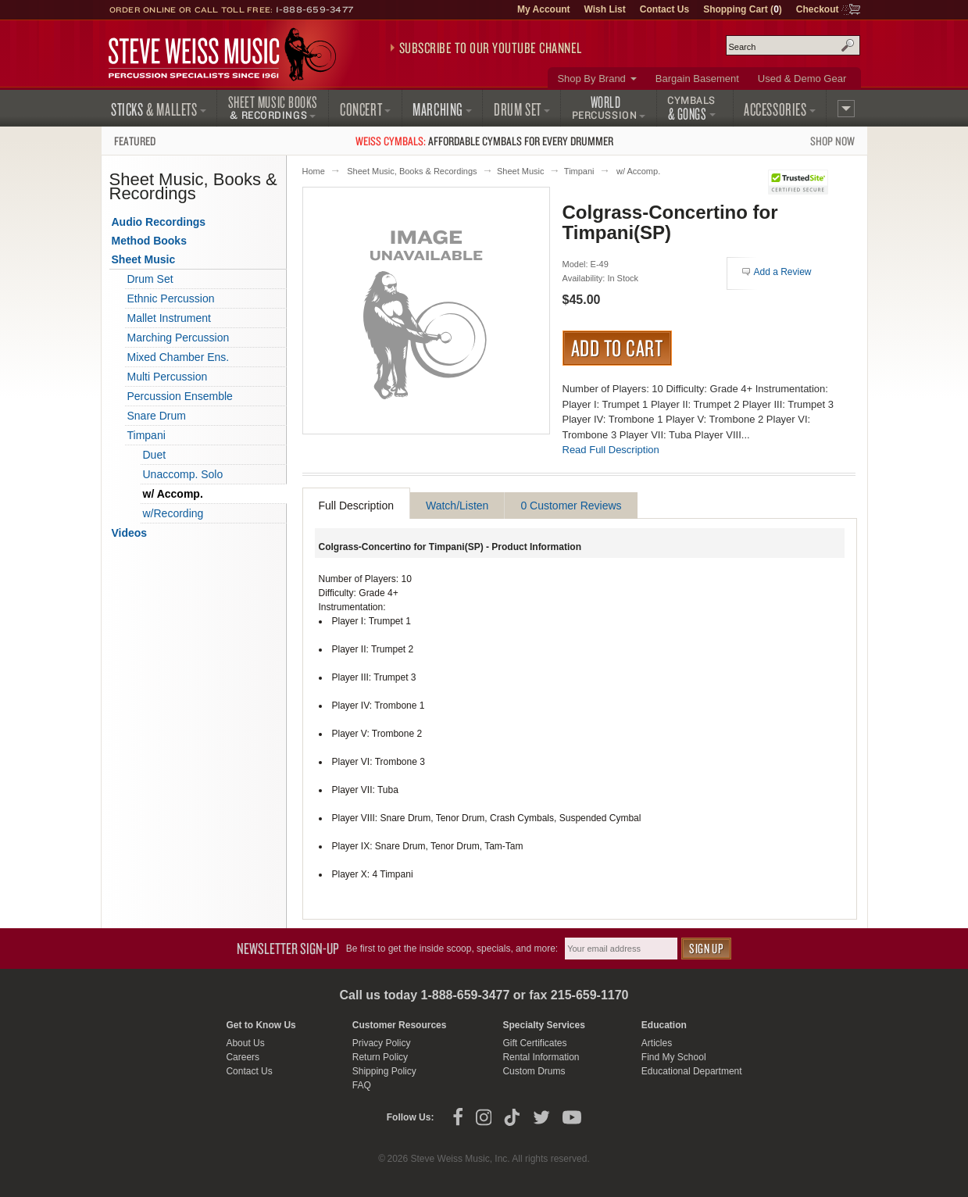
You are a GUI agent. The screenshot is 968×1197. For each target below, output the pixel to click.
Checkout (817, 9)
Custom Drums (533, 1071)
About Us (245, 1043)
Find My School (673, 1057)
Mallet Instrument (169, 318)
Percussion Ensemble (180, 396)
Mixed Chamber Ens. (178, 357)
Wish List (605, 9)
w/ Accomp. (638, 171)
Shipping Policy (384, 1071)
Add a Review (783, 271)
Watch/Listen (457, 505)
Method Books (149, 240)
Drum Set (150, 279)
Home (313, 171)
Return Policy (380, 1057)
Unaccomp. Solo (183, 474)
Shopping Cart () (742, 9)
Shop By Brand (591, 78)
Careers (242, 1057)
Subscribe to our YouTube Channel (490, 48)
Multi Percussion (167, 376)
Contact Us (664, 9)
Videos (130, 533)
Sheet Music (521, 171)
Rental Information (540, 1057)
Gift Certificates (534, 1043)
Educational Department (691, 1071)
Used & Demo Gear (802, 78)
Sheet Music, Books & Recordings (412, 171)
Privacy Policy (381, 1043)
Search (847, 45)
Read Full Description (611, 450)
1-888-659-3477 (315, 9)
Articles (656, 1043)
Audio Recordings (159, 222)
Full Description (356, 505)
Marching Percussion (178, 337)
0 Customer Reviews (570, 505)
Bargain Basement (697, 78)
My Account (543, 9)
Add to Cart (617, 348)
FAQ (361, 1085)
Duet (154, 454)
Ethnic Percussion (171, 298)
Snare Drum (156, 415)
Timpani (579, 171)
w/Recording (173, 513)
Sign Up (706, 948)
